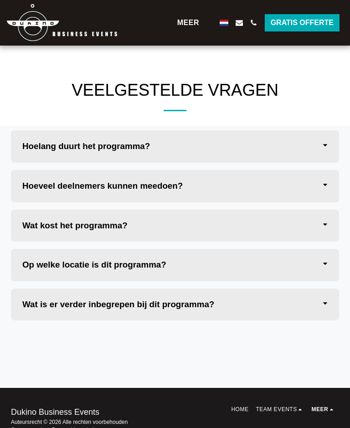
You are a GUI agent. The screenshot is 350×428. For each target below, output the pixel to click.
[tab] (175, 146)
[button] (239, 22)
